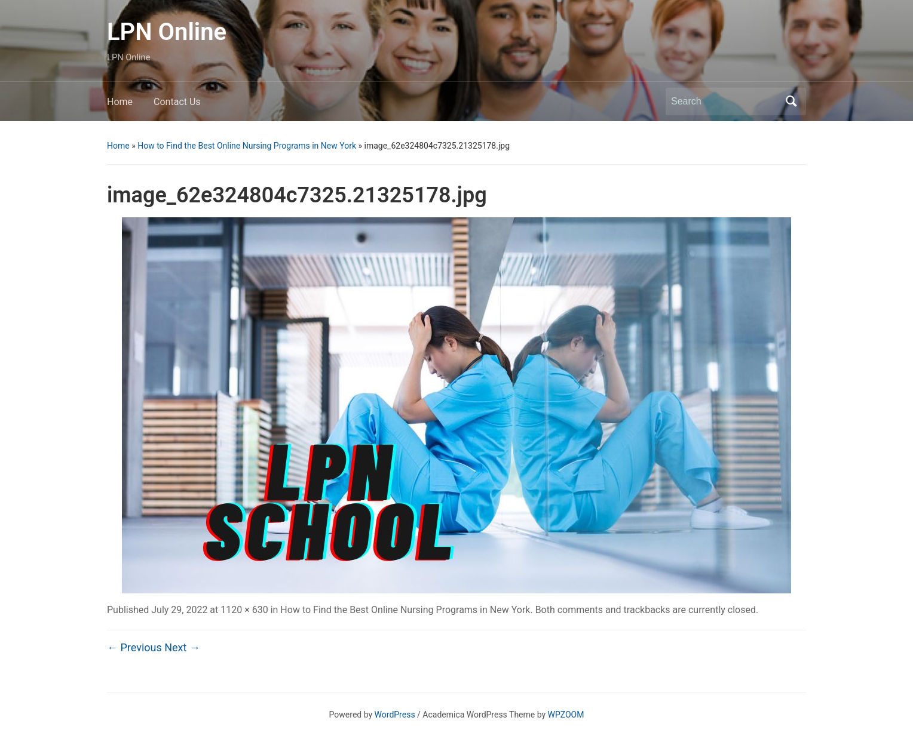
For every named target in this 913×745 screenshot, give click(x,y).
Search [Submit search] (791, 101)
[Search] (725, 101)
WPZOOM (566, 714)
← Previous (134, 647)
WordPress (395, 714)
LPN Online (166, 32)
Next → (182, 647)
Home (120, 101)
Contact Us (177, 101)
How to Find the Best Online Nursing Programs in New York (246, 145)
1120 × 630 (244, 609)
